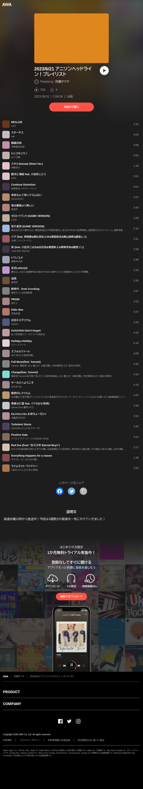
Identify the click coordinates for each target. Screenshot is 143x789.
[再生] (104, 70)
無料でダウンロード (71, 596)
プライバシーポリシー (30, 740)
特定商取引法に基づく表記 (91, 740)
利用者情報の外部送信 (59, 740)
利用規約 (7, 740)
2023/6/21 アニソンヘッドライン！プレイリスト (52, 676)
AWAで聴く (71, 107)
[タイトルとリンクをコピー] (83, 491)
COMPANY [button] (12, 704)
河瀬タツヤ (62, 81)
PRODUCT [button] (11, 692)
